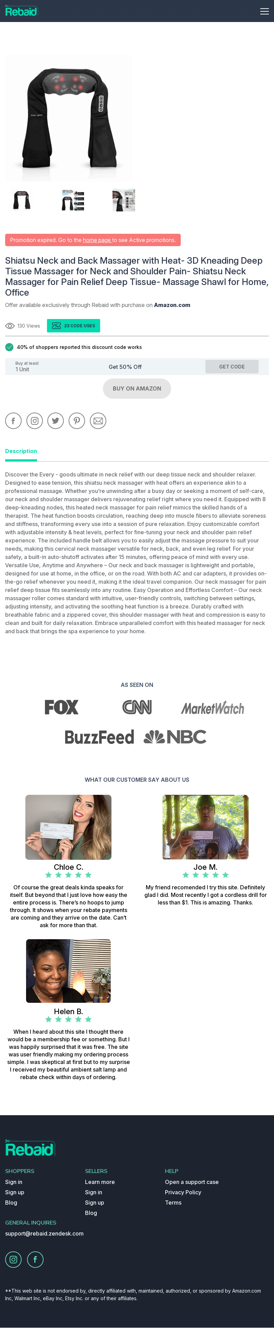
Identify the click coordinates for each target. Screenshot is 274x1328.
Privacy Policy (183, 1192)
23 (67, 325)
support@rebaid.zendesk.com (44, 1233)
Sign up (14, 1192)
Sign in (13, 1182)
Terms (173, 1202)
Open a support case (192, 1182)
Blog (11, 1202)
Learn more (100, 1182)
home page (97, 240)
